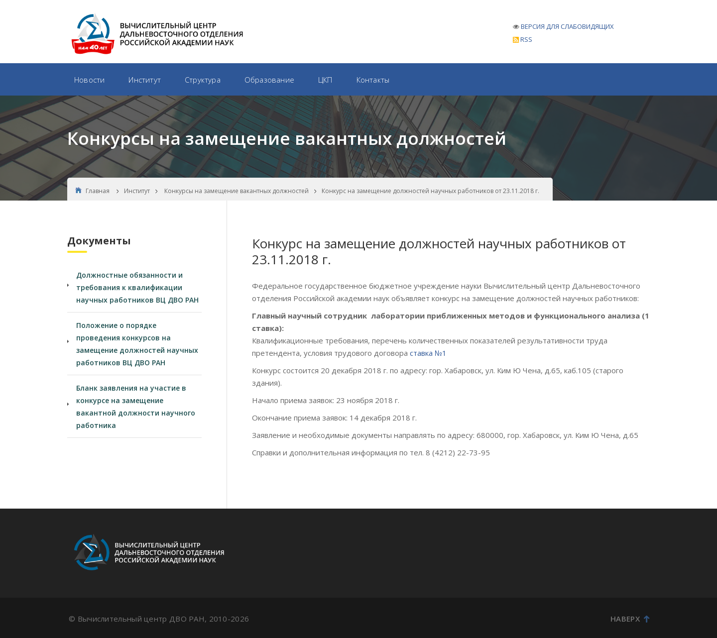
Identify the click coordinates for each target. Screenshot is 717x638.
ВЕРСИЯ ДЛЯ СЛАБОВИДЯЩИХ (567, 26)
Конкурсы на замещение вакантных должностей (236, 191)
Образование (269, 80)
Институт (144, 80)
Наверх (630, 619)
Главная (92, 191)
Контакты (373, 80)
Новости (89, 80)
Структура (203, 80)
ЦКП (325, 80)
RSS (522, 39)
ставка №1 (428, 353)
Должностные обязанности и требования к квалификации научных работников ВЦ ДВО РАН (137, 287)
